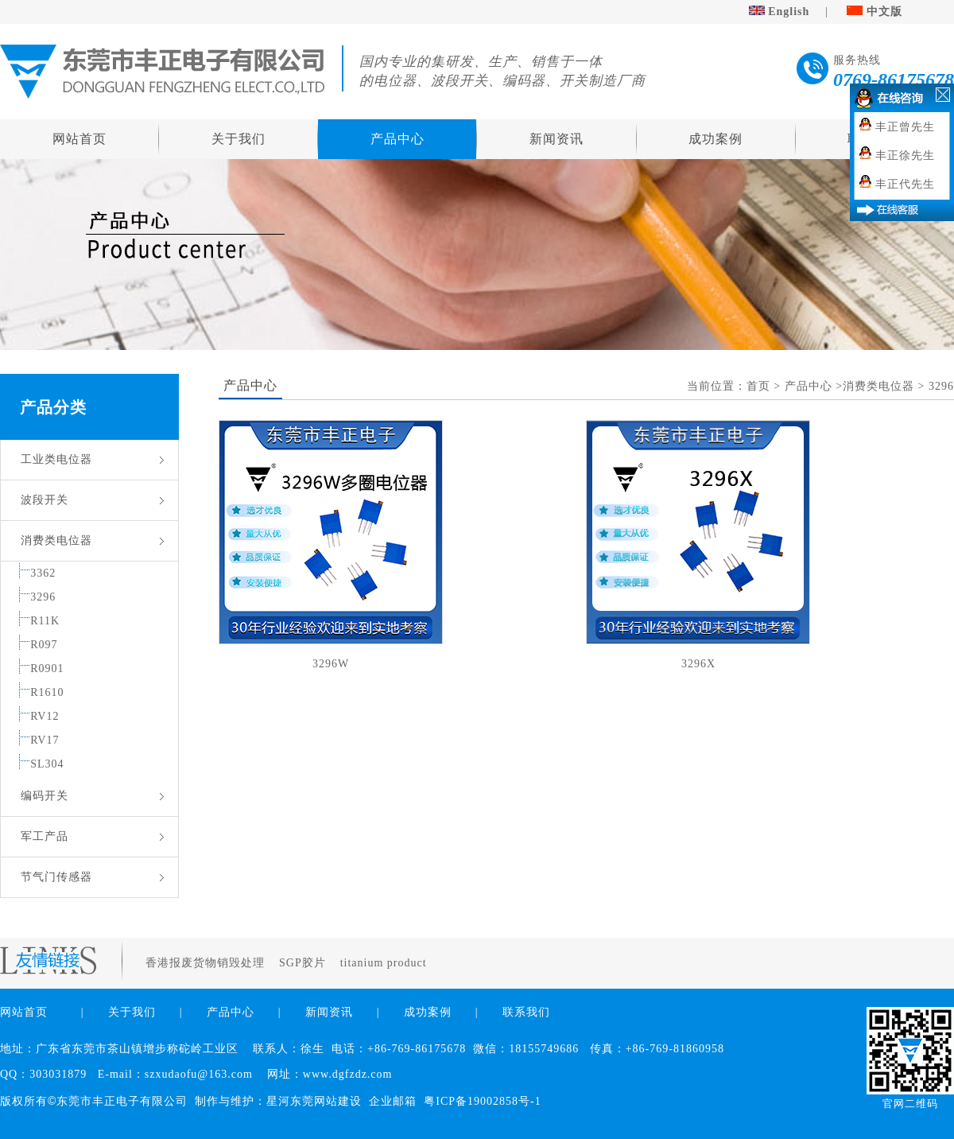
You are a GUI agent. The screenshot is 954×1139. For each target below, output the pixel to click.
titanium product (385, 963)
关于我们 (238, 139)
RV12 (44, 716)
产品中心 (397, 139)
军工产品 (44, 836)
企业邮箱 (393, 1101)
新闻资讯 (556, 139)
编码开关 (44, 796)
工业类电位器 (56, 459)
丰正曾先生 (905, 127)
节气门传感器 (56, 877)
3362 (43, 573)
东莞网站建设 (326, 1101)
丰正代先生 (905, 184)
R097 (43, 645)
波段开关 (44, 500)
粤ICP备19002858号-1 (482, 1101)
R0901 (47, 668)
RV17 (44, 740)
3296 (43, 597)
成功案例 (715, 139)
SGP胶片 (304, 963)
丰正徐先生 (905, 155)
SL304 (47, 764)
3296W (330, 664)
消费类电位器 (56, 540)
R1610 (47, 692)
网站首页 (79, 139)
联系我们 (526, 1012)
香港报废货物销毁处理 (207, 963)
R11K (45, 621)
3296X (698, 664)
